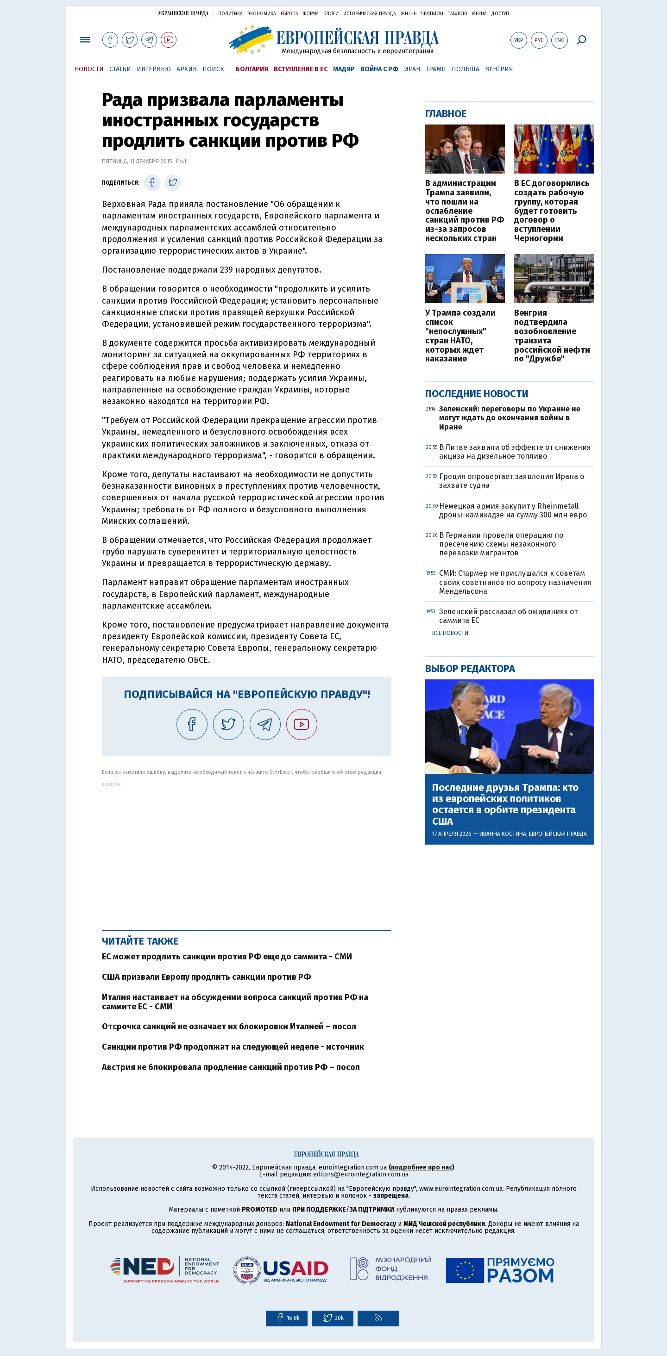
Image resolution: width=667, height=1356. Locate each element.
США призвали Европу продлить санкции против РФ (206, 977)
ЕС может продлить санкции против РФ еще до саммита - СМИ (227, 957)
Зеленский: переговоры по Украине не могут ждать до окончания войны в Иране (509, 417)
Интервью (154, 69)
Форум (311, 14)
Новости (89, 69)
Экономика (261, 14)
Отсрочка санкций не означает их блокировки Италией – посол (229, 1026)
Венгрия (499, 69)
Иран (412, 69)
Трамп (436, 69)
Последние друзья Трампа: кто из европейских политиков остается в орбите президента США (505, 804)
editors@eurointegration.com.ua (361, 1174)
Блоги (331, 14)
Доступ (500, 14)
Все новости (450, 633)
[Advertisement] (246, 851)
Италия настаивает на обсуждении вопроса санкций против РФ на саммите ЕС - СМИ (235, 1002)
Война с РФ (379, 69)
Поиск (213, 69)
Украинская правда (183, 13)
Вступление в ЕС (300, 69)
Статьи (120, 69)
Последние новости (477, 393)
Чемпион (432, 14)
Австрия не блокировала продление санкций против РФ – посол (231, 1067)
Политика (230, 14)
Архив (186, 69)
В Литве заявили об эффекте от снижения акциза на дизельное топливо (515, 451)
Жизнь (408, 14)
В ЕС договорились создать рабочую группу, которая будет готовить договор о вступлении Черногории (552, 211)
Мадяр (344, 69)
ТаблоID (457, 14)
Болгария (252, 69)
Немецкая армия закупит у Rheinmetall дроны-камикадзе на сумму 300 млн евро (513, 510)
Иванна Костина (502, 834)
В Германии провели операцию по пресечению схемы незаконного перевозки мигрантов (501, 544)
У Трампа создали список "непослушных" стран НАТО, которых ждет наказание (460, 336)
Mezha (479, 14)
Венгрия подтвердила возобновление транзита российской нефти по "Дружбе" (552, 336)
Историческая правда (369, 14)
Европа (289, 14)
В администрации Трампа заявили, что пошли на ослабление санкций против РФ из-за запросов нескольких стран (464, 211)
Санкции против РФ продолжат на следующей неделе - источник (233, 1047)
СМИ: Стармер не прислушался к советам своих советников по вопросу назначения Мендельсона (515, 582)
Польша (465, 69)
